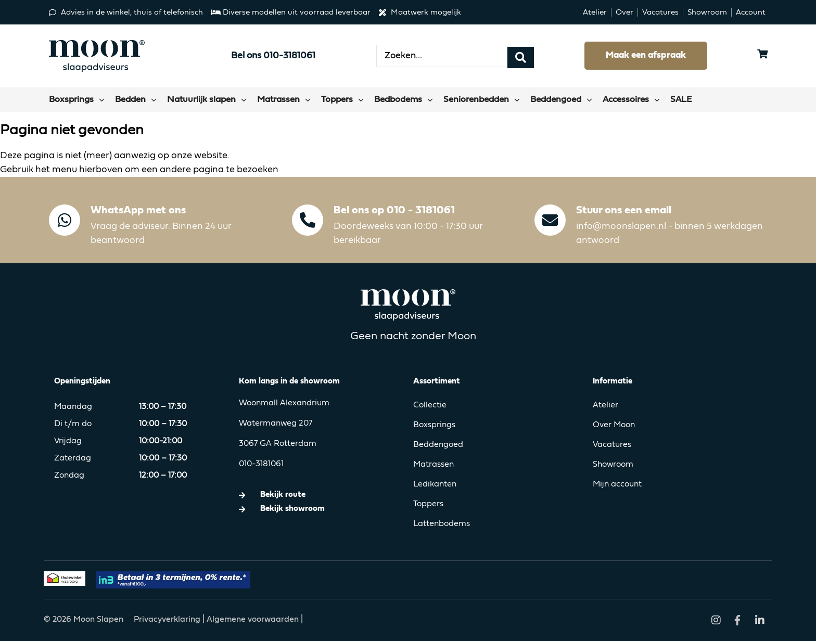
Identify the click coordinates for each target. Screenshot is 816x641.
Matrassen (433, 464)
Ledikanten (434, 484)
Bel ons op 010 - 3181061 (394, 210)
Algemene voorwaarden (253, 620)
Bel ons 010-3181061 (273, 55)
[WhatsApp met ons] (64, 220)
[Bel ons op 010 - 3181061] (307, 220)
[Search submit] (520, 56)
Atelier (605, 405)
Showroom (613, 464)
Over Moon (614, 425)
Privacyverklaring (168, 620)
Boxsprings (434, 425)
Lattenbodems (441, 524)
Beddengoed (438, 445)
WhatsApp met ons (138, 210)
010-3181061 (261, 464)
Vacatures (612, 445)
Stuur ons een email (623, 210)
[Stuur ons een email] (550, 220)
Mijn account (617, 484)
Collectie (430, 405)
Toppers (428, 504)
